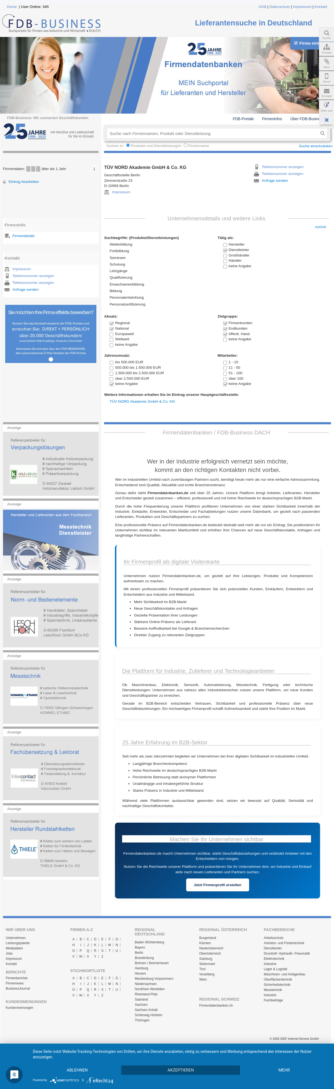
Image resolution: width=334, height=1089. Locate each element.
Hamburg (141, 968)
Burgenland (207, 938)
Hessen (140, 973)
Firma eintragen (312, 43)
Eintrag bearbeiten (23, 182)
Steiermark (207, 964)
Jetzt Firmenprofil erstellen (217, 885)
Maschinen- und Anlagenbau (284, 974)
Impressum (302, 7)
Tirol (202, 969)
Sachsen (141, 1005)
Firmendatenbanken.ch (216, 1005)
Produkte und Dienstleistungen (156, 146)
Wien (203, 979)
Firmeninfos (272, 119)
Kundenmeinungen (19, 1008)
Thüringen (142, 1020)
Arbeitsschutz (273, 938)
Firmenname (198, 146)
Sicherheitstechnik (277, 985)
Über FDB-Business (307, 119)
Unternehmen (16, 938)
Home (12, 7)
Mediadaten (14, 948)
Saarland (141, 999)
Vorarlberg (206, 974)
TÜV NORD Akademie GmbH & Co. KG (142, 401)
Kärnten (205, 943)
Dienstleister (273, 948)
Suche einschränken (316, 146)
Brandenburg (144, 958)
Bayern (140, 947)
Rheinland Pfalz (146, 994)
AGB (262, 7)
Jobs (9, 953)
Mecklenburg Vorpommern (154, 979)
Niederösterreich (211, 948)
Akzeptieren (181, 1070)
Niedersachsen (146, 984)
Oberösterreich (210, 953)
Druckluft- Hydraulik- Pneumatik (287, 953)
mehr (284, 1070)
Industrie (270, 964)
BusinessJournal (18, 988)
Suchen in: (115, 146)
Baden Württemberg (149, 942)
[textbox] (212, 133)
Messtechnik (273, 990)
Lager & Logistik (275, 969)
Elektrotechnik (274, 959)
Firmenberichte (17, 978)
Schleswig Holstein (148, 1015)
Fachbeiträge (273, 1000)
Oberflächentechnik (278, 979)
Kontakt (321, 7)
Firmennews (15, 983)
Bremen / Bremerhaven (152, 963)
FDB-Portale (243, 119)
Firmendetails (23, 236)
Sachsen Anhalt (146, 1010)
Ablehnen (77, 1070)
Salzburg (205, 959)
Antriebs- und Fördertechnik (284, 943)
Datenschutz (279, 7)
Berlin (139, 953)
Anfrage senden (25, 289)
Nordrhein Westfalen (150, 989)
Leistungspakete (18, 943)
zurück (320, 227)
